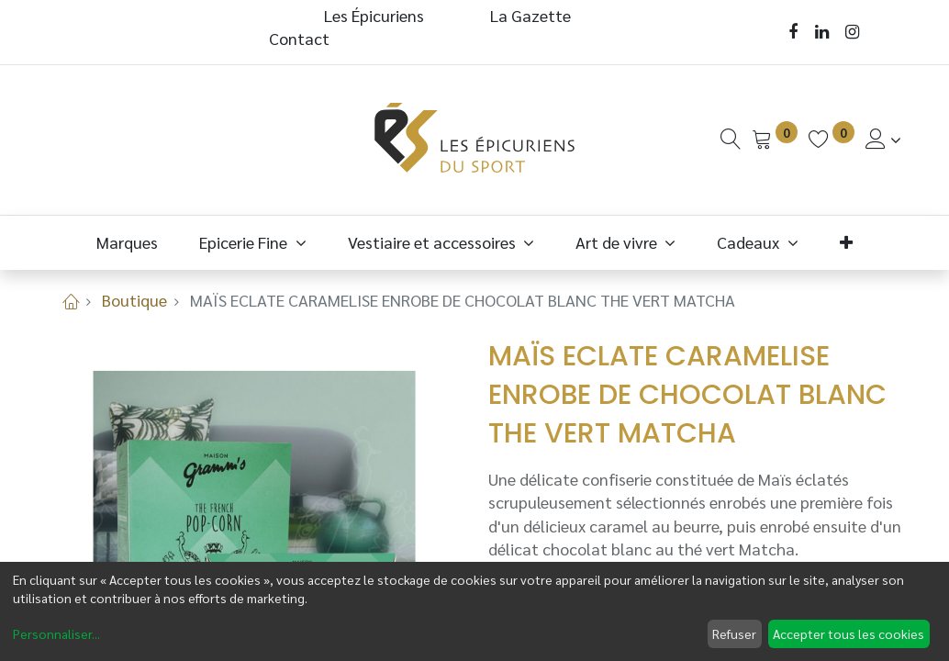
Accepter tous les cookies (848, 633)
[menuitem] (127, 242)
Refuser (734, 633)
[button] (846, 242)
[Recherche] (730, 139)
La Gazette (532, 15)
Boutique (134, 299)
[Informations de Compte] (883, 139)
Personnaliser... (56, 633)
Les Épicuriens (374, 15)
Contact (299, 38)
